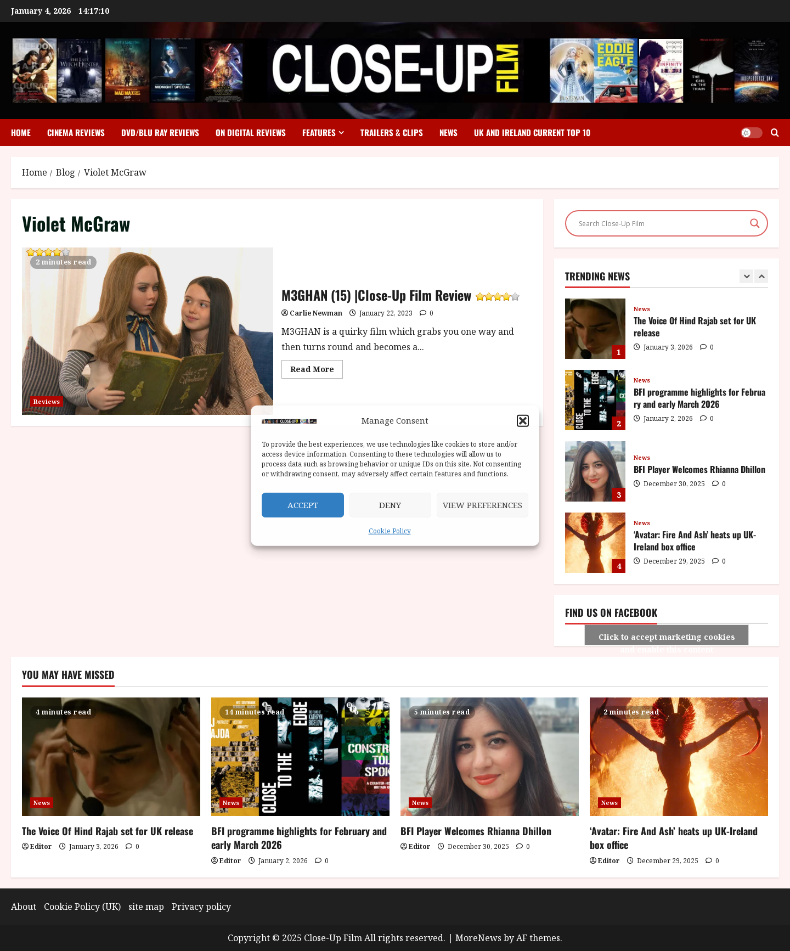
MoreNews (478, 938)
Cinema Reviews (76, 132)
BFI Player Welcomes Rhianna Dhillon (595, 471)
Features (319, 132)
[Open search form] (775, 132)
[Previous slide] (746, 276)
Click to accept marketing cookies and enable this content (667, 638)
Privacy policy (201, 907)
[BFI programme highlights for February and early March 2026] (300, 757)
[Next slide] (761, 276)
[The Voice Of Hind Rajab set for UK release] (111, 757)
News (448, 132)
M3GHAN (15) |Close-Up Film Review (47, 253)
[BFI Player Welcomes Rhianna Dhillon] (489, 757)
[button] (522, 420)
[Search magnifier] (755, 223)
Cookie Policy (390, 531)
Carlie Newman (316, 313)
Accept (302, 504)
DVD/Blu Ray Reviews (160, 132)
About (23, 907)
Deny (390, 504)
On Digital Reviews (251, 132)
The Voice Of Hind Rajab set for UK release (595, 329)
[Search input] (661, 223)
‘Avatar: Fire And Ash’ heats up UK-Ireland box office (595, 543)
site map (146, 907)
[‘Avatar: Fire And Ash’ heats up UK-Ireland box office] (679, 757)
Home (21, 132)
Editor (41, 846)
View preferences (482, 504)
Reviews (46, 401)
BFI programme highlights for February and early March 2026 (595, 400)
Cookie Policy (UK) (82, 907)
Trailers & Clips (391, 132)
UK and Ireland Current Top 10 (532, 132)
